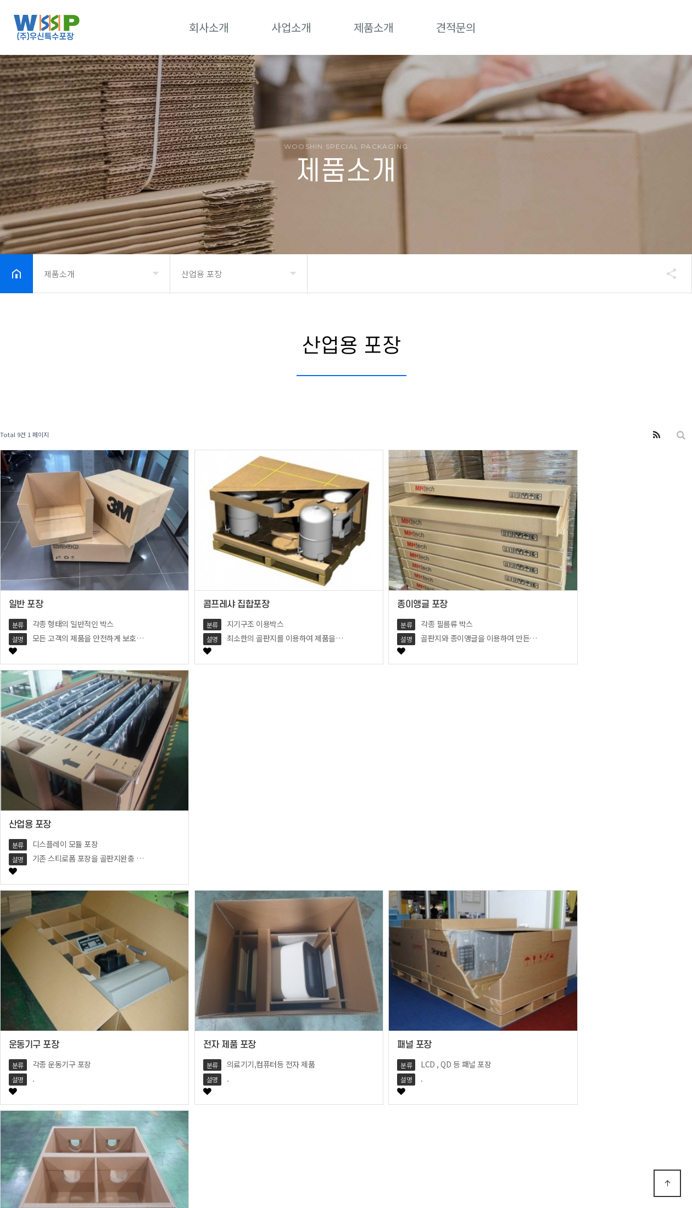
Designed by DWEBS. (269, 1174)
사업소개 (291, 27)
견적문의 (456, 27)
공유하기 (666, 273)
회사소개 (208, 27)
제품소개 (373, 27)
